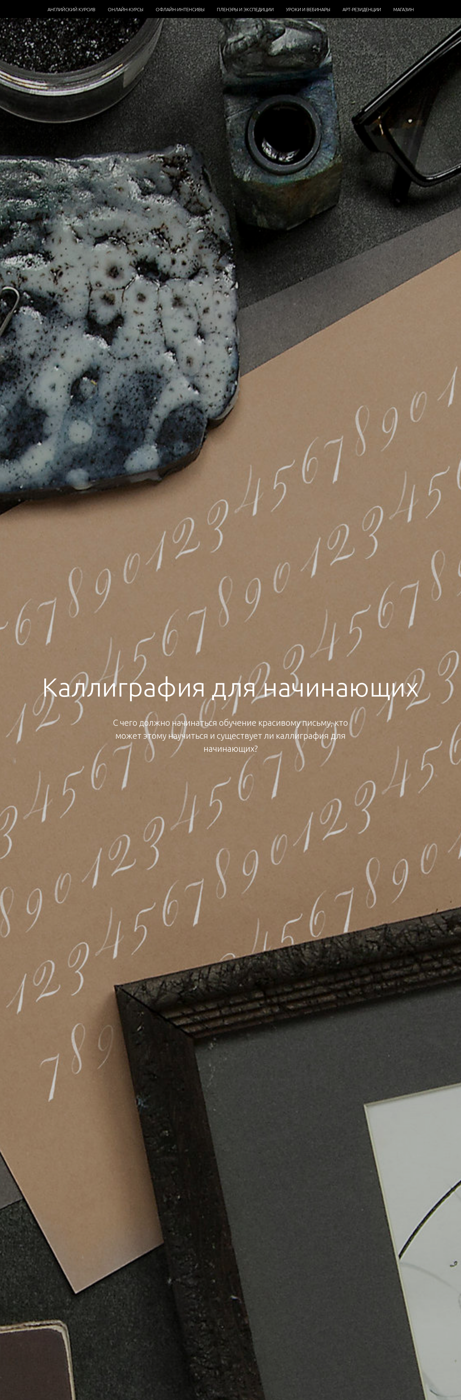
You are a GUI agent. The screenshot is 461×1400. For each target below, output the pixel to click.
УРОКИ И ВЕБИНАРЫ (308, 9)
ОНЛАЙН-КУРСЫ (125, 9)
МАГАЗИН (403, 9)
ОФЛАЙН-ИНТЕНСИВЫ (180, 9)
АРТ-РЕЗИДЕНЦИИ (362, 9)
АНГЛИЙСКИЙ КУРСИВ (71, 9)
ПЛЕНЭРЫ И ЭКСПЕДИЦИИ (245, 9)
